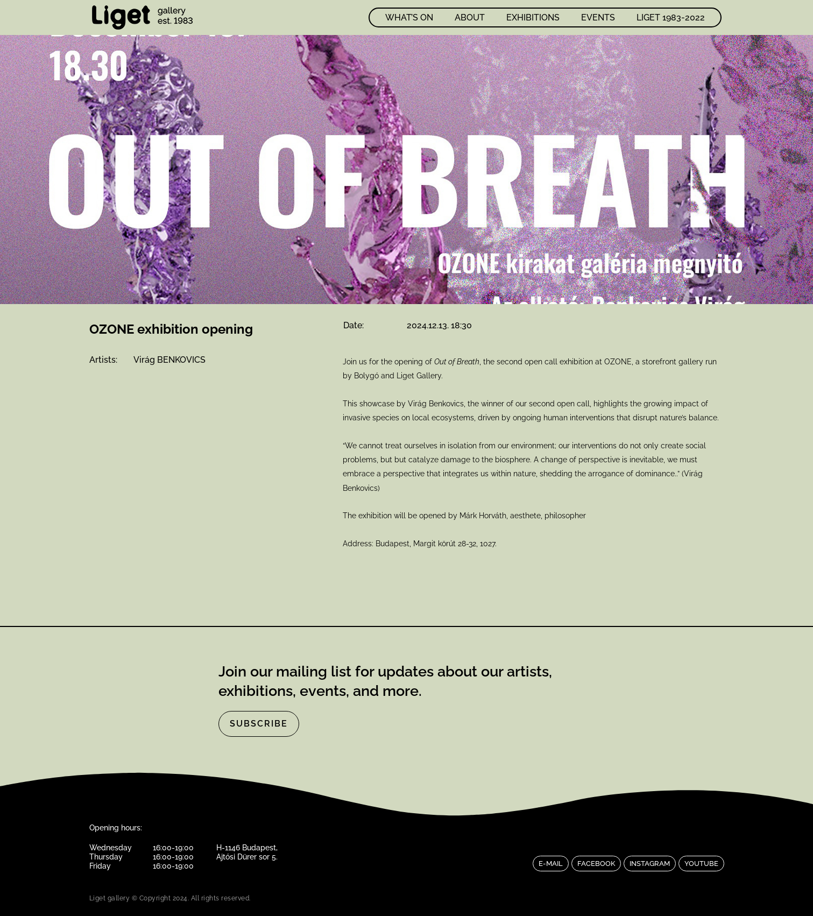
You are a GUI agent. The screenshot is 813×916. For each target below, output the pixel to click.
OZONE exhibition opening (171, 329)
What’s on (409, 17)
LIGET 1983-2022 (671, 17)
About (470, 17)
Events (598, 17)
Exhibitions (533, 17)
